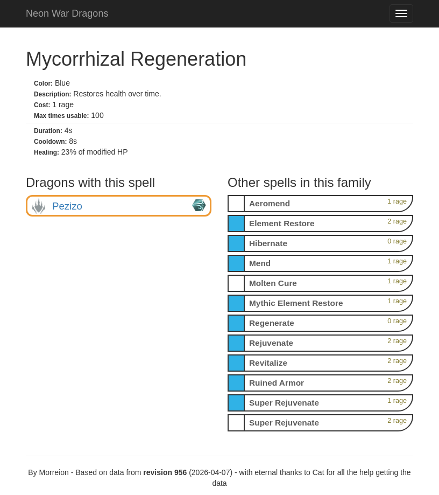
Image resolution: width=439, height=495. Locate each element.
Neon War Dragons (67, 13)
